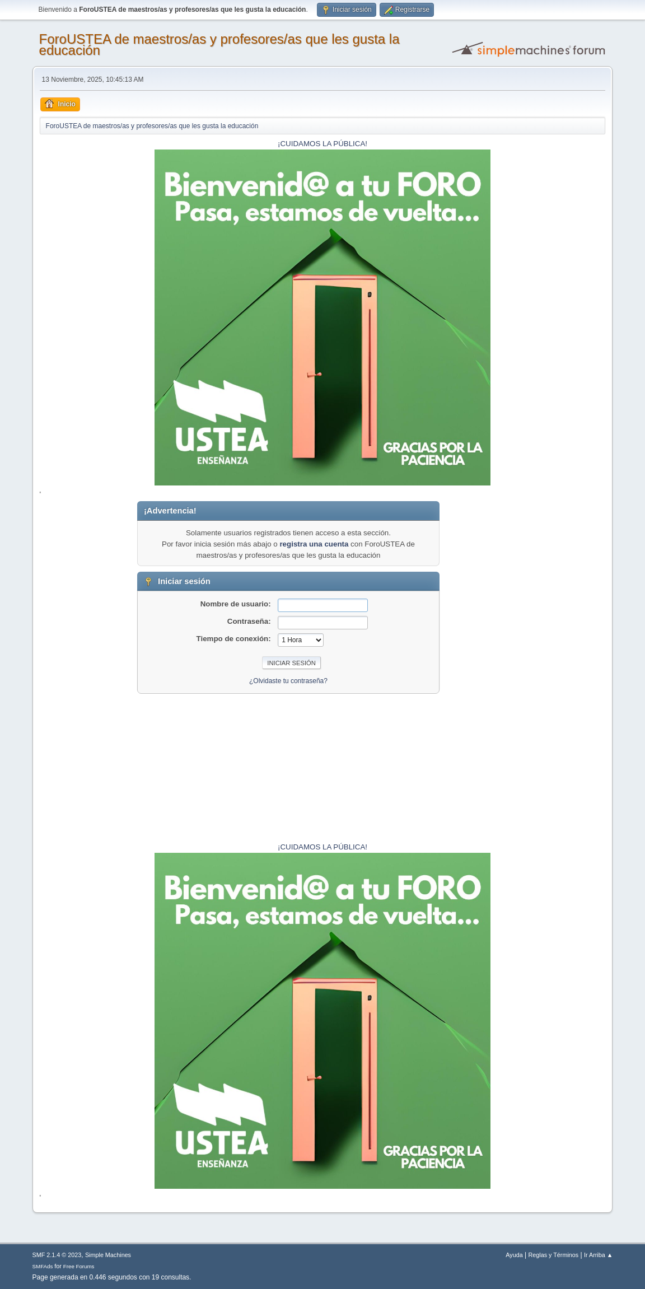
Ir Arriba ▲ (598, 1254)
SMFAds (42, 1266)
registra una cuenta (313, 544)
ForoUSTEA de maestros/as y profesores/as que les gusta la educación (219, 44)
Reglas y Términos (554, 1254)
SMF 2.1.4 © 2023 (57, 1254)
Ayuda (514, 1254)
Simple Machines (108, 1254)
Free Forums (79, 1266)
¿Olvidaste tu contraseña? (288, 681)
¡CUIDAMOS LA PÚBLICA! (322, 143)
